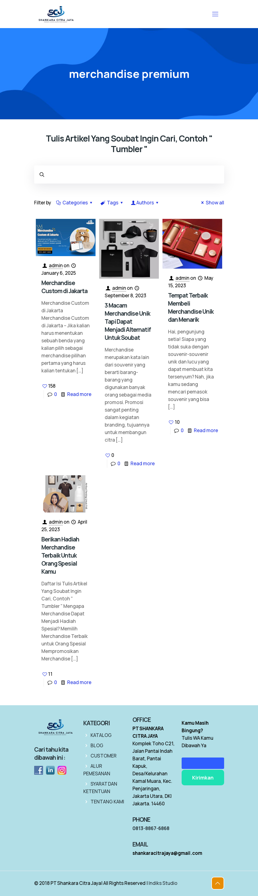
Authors (145, 202)
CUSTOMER (104, 756)
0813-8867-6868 (150, 828)
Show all (211, 202)
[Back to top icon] (217, 883)
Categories (75, 202)
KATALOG (101, 735)
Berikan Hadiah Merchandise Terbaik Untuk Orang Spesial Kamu (60, 555)
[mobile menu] (215, 14)
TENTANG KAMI (107, 801)
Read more (79, 394)
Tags (112, 202)
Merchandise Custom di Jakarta (64, 287)
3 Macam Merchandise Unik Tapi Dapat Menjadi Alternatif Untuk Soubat (128, 321)
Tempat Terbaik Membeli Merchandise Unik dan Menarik (191, 307)
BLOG (97, 745)
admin (56, 265)
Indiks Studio (163, 883)
